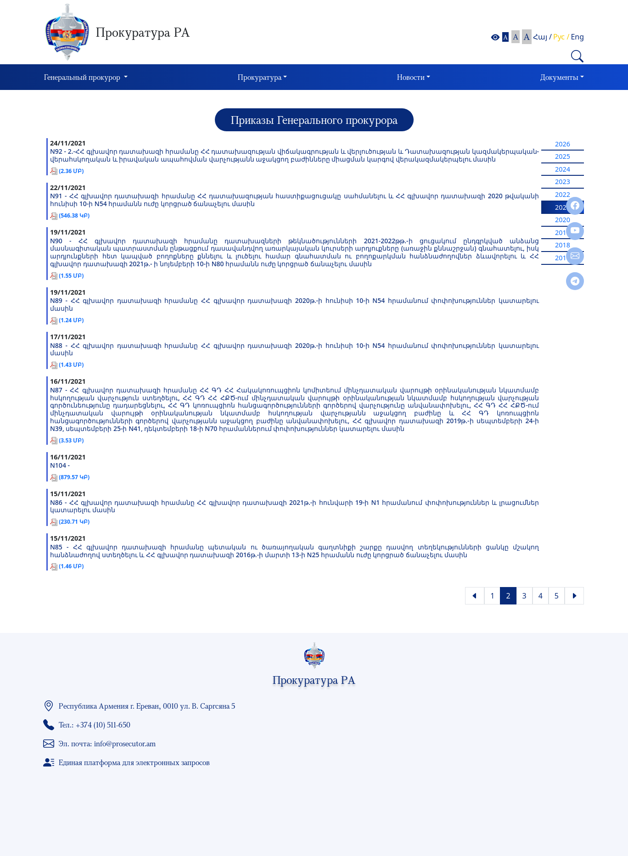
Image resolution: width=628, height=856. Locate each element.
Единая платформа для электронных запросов (134, 762)
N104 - (60, 466)
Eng (577, 37)
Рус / (561, 37)
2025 (562, 156)
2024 (562, 169)
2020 (562, 219)
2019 (562, 232)
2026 (562, 144)
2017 (562, 257)
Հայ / (542, 37)
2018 (562, 245)
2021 (562, 207)
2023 (562, 181)
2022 (562, 194)
